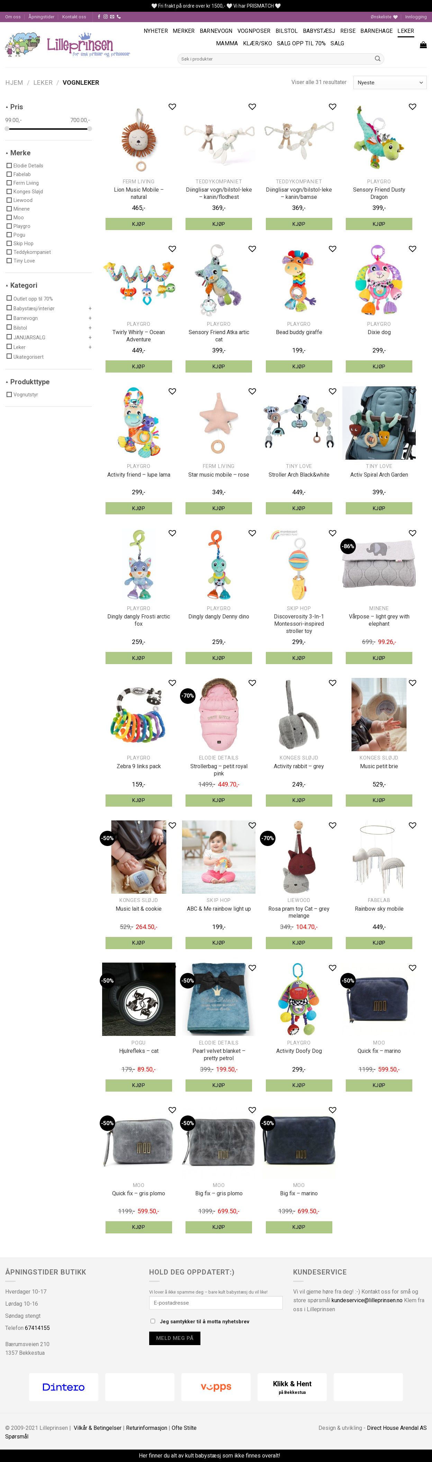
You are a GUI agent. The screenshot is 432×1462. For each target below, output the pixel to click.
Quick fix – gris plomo (138, 1193)
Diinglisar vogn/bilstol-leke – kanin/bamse (299, 193)
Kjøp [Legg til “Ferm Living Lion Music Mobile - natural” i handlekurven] (138, 224)
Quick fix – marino (379, 1051)
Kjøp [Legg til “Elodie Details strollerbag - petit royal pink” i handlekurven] (219, 800)
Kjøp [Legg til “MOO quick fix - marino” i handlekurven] (379, 1085)
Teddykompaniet (32, 252)
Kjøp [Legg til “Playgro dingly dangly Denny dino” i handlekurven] (219, 658)
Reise (348, 31)
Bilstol (287, 31)
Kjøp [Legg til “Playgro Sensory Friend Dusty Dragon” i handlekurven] (379, 224)
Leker (405, 31)
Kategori (23, 285)
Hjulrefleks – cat (139, 1051)
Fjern (288, 1455)
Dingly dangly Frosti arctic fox (138, 620)
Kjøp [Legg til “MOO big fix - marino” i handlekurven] (298, 1227)
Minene (22, 209)
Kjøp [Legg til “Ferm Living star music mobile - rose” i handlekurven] (219, 508)
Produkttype (30, 382)
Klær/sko (257, 43)
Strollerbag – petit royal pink (219, 770)
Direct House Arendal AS (397, 1428)
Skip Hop (24, 243)
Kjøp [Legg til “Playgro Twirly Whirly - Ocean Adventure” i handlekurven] (138, 366)
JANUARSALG (29, 338)
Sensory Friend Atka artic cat (219, 336)
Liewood (23, 200)
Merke (20, 153)
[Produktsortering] (390, 82)
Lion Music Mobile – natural (139, 193)
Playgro (22, 226)
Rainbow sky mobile (379, 908)
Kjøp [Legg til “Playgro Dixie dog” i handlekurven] (379, 366)
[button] (172, 106)
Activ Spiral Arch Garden (379, 474)
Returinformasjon (146, 1428)
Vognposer (254, 31)
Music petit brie (379, 766)
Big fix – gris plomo (219, 1193)
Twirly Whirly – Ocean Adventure (138, 336)
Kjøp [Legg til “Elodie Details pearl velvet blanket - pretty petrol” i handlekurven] (219, 1085)
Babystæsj (319, 31)
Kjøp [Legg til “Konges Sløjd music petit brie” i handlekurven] (379, 800)
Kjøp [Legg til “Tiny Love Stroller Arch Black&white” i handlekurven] (298, 508)
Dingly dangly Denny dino (218, 616)
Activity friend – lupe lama (138, 474)
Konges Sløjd (28, 191)
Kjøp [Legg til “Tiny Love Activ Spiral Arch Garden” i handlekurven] (379, 508)
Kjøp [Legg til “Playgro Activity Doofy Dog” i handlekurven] (298, 1085)
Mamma (227, 43)
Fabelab (22, 174)
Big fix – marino (299, 1193)
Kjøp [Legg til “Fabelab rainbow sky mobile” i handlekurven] (379, 943)
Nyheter (156, 31)
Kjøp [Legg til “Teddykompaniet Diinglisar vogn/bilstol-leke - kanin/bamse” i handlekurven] (298, 224)
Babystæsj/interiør (34, 309)
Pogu (19, 235)
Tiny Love (24, 261)
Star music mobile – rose (218, 474)
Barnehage (376, 31)
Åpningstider (41, 16)
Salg (337, 43)
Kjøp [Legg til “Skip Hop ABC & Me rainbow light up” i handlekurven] (219, 943)
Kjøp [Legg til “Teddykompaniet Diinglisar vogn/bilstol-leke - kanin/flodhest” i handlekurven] (219, 224)
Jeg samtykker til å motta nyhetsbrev (200, 1322)
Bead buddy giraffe (299, 332)
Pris (16, 107)
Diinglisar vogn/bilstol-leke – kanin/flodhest (219, 193)
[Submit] (378, 59)
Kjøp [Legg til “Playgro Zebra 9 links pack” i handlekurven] (138, 800)
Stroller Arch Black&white (299, 474)
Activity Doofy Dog (299, 1051)
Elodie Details (28, 165)
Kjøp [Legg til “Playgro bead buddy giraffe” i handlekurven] (298, 366)
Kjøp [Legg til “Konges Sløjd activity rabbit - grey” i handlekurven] (298, 800)
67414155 (37, 1328)
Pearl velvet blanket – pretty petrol (218, 1054)
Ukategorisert (29, 357)
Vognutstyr (26, 394)
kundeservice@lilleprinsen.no (367, 1300)
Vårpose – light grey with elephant (379, 620)
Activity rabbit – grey (299, 766)
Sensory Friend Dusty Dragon (379, 193)
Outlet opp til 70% (33, 299)
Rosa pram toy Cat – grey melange (299, 912)
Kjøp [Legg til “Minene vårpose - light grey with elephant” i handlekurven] (379, 658)
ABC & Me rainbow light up (219, 908)
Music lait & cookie (139, 908)
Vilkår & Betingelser (98, 1428)
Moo (19, 217)
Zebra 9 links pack (139, 766)
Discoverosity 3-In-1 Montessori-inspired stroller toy (299, 623)
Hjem (14, 82)
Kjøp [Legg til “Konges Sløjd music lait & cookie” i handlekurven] (138, 943)
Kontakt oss (74, 16)
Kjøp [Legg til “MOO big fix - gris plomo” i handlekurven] (219, 1227)
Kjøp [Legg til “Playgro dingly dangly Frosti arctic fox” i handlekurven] (138, 658)
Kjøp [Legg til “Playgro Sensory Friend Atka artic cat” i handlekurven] (219, 366)
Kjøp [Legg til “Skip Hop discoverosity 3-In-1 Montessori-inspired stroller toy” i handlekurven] (298, 658)
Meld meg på (175, 1338)
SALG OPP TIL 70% (301, 43)
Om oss (13, 16)
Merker (184, 31)
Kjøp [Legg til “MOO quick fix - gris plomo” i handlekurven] (138, 1227)
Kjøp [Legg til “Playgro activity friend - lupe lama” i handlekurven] (138, 508)
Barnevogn (216, 31)
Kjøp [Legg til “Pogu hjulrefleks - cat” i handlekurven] (138, 1085)
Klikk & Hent (292, 1388)
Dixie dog (379, 332)
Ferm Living (26, 183)
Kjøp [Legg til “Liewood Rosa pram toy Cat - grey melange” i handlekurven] (298, 943)
